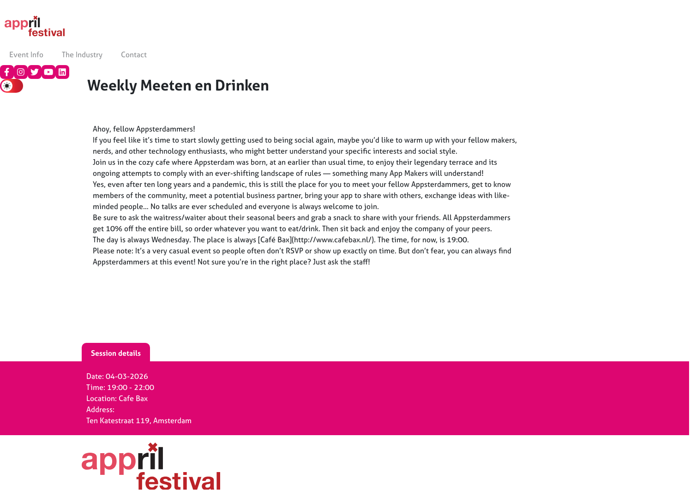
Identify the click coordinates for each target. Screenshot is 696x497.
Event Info (26, 54)
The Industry (82, 54)
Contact (134, 54)
